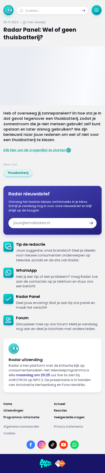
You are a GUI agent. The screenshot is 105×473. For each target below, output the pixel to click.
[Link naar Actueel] (78, 404)
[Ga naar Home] (8, 10)
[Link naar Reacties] (78, 411)
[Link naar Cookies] (52, 433)
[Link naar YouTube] (63, 444)
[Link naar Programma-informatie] (27, 417)
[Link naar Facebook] (31, 444)
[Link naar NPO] (60, 463)
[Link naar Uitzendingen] (27, 411)
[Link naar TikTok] (52, 444)
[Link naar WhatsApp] (74, 444)
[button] (83, 10)
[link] (18, 173)
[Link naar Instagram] (41, 444)
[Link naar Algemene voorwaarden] (27, 427)
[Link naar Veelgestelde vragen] (78, 417)
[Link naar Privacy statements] (78, 427)
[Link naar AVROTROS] (45, 463)
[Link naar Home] (27, 404)
